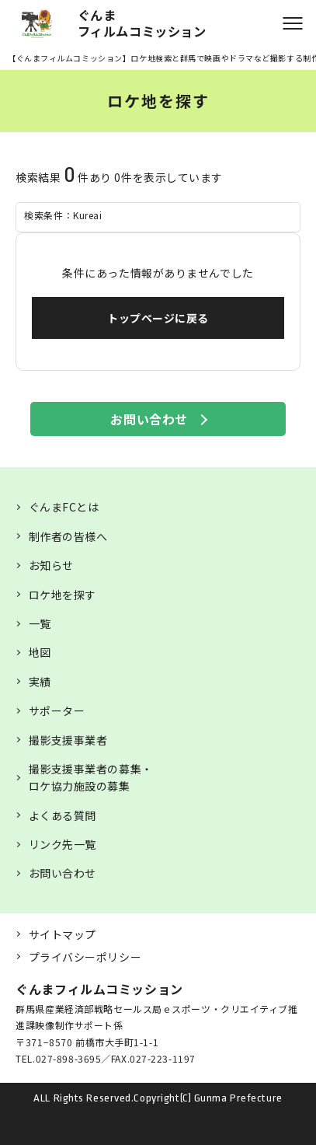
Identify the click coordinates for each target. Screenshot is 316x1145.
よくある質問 (62, 815)
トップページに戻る (158, 318)
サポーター (57, 710)
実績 (40, 681)
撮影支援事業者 (68, 740)
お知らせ (51, 565)
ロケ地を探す (62, 594)
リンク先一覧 (62, 844)
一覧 (40, 623)
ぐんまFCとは (64, 507)
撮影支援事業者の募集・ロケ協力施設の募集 (91, 777)
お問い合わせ (148, 419)
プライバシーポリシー (85, 956)
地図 (40, 652)
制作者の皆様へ (68, 536)
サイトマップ (62, 934)
